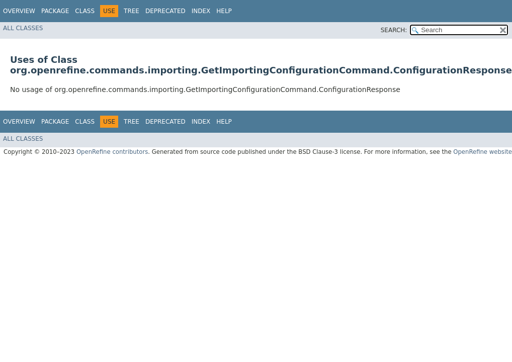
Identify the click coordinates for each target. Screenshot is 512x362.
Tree (131, 11)
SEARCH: (394, 30)
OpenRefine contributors (112, 151)
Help (224, 11)
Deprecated (165, 11)
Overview (19, 11)
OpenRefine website (482, 151)
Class (85, 11)
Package (55, 11)
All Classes (23, 28)
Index (201, 11)
